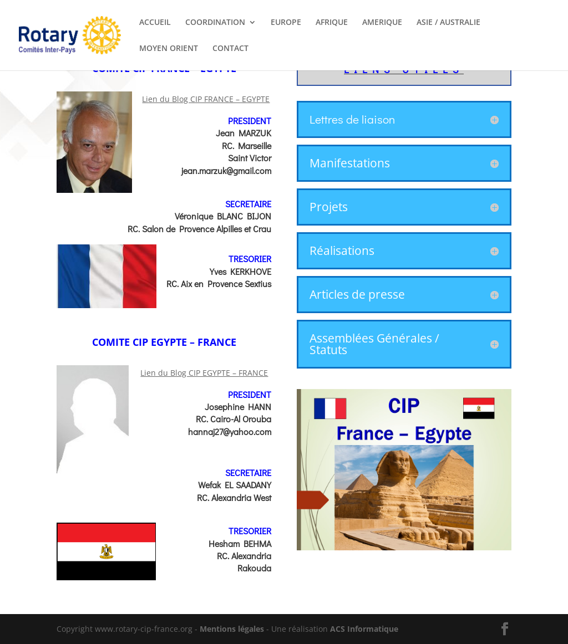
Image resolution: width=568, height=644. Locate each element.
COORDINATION (215, 22)
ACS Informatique (364, 628)
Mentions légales (232, 628)
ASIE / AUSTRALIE (448, 22)
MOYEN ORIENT (168, 48)
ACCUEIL (155, 22)
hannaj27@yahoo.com (229, 431)
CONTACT (230, 48)
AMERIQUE (382, 22)
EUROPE (286, 22)
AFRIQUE (332, 22)
